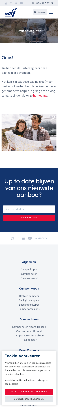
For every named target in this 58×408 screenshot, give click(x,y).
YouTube (21, 3)
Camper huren (29, 273)
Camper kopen (29, 269)
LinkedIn (16, 3)
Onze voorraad (29, 278)
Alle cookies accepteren (29, 391)
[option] (29, 31)
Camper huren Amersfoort (29, 335)
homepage (40, 95)
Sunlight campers (29, 300)
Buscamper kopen (29, 304)
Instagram (6, 3)
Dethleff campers (29, 296)
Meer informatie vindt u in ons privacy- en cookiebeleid (26, 382)
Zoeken (39, 12)
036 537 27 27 (42, 3)
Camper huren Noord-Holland (29, 327)
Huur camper (29, 340)
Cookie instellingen (29, 399)
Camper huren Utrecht (29, 331)
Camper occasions (29, 309)
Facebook (11, 3)
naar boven (41, 238)
